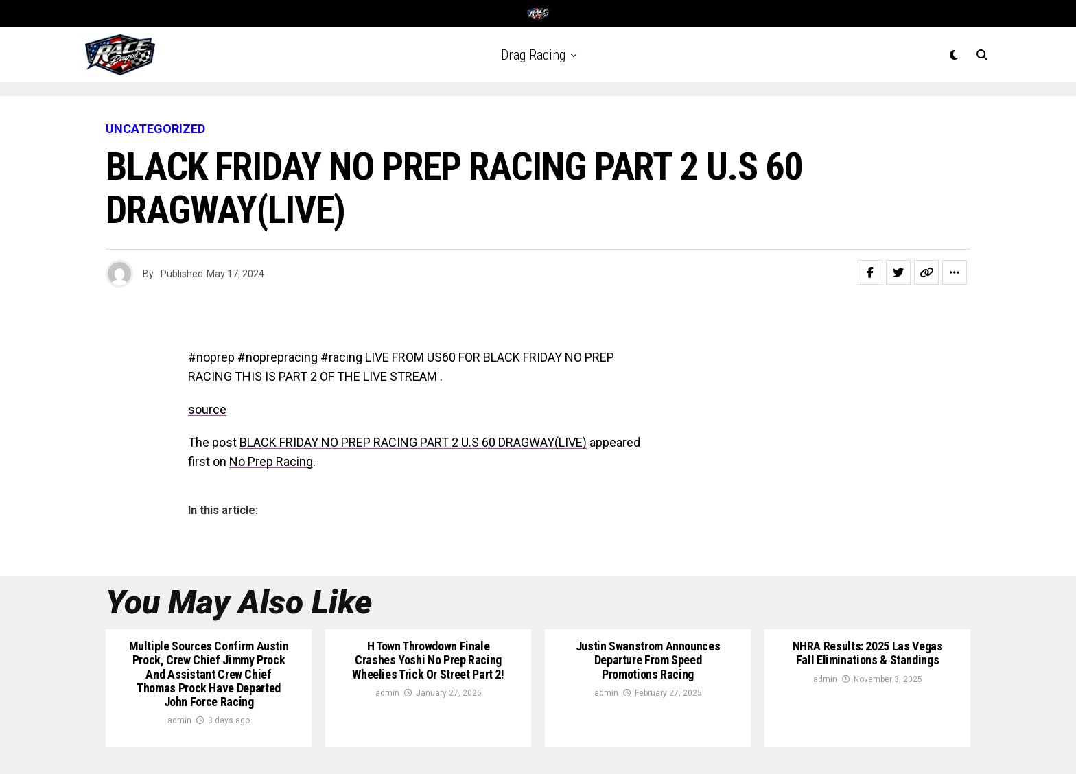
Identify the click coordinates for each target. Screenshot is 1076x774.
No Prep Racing (271, 461)
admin (179, 720)
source (207, 409)
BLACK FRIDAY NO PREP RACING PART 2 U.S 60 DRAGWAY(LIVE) (413, 442)
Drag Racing (533, 55)
